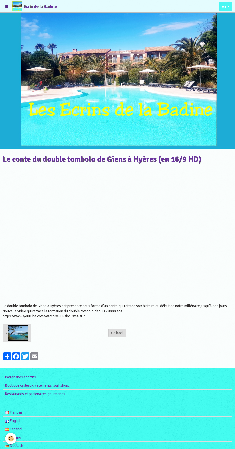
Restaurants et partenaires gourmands (35, 394)
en (224, 6)
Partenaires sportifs (20, 377)
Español (13, 429)
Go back (117, 333)
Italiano (13, 437)
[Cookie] (10, 438)
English (13, 421)
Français (14, 412)
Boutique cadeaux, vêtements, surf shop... (37, 385)
